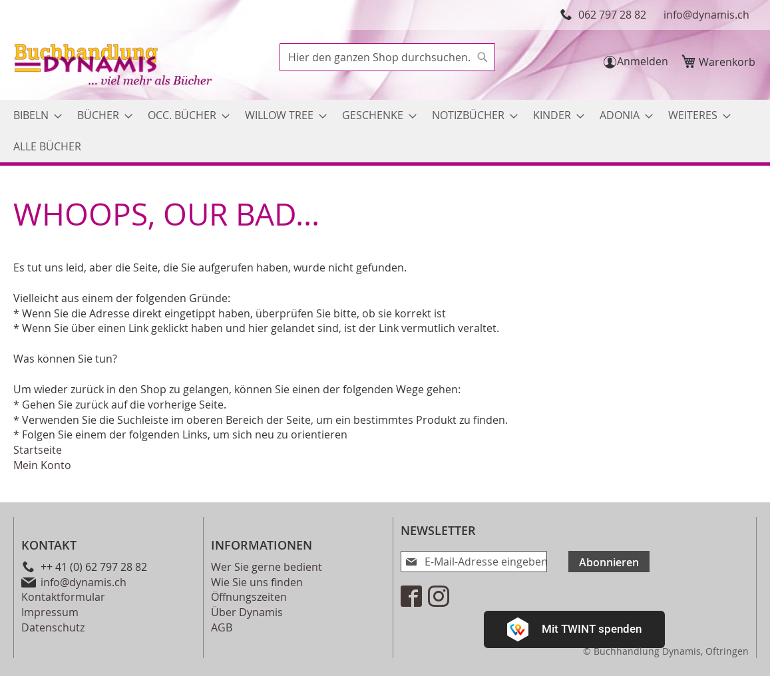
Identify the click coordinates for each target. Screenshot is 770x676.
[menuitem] (33, 115)
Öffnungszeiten (249, 597)
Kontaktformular (63, 597)
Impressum (50, 612)
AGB (221, 627)
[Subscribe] (587, 561)
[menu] (385, 131)
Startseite (37, 449)
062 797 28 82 (612, 14)
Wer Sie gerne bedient (266, 567)
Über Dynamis (247, 612)
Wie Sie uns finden (257, 582)
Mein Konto (42, 465)
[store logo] (114, 66)
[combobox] (387, 57)
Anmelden (642, 61)
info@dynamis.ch (706, 14)
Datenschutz (53, 627)
